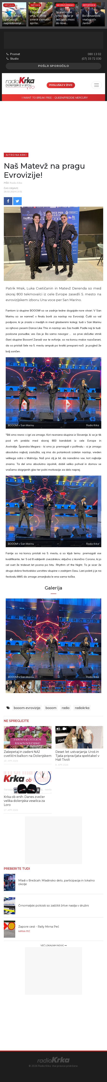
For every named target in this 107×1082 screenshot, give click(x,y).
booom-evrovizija (27, 708)
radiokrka (82, 708)
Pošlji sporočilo (53, 66)
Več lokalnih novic (54, 945)
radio (65, 708)
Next (87, 639)
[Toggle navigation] (96, 85)
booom (51, 708)
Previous (20, 639)
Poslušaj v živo (61, 85)
